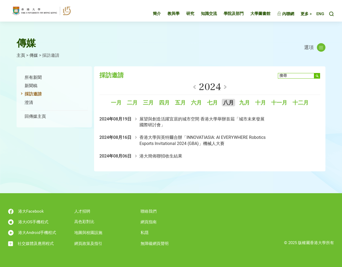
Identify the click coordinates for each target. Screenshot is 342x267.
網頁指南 (149, 222)
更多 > (301, 14)
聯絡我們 (149, 211)
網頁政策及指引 (88, 243)
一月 (116, 102)
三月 (148, 102)
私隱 (145, 232)
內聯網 (280, 14)
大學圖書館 (256, 14)
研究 (185, 14)
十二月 (301, 102)
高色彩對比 (84, 221)
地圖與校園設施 (88, 232)
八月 (228, 102)
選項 (314, 47)
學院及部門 (229, 14)
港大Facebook (26, 211)
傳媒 (33, 55)
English (318, 15)
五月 (180, 102)
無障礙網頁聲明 (155, 243)
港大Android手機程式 (32, 233)
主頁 (21, 55)
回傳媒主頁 (35, 116)
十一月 (279, 102)
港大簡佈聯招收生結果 (160, 156)
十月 (260, 102)
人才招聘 (82, 211)
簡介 (152, 14)
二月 (132, 102)
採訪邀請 (33, 93)
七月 (212, 102)
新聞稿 (31, 85)
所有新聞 (33, 77)
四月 (164, 102)
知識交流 (204, 14)
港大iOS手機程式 (28, 222)
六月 (196, 102)
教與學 (169, 14)
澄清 (29, 102)
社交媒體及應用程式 (31, 243)
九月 (244, 102)
